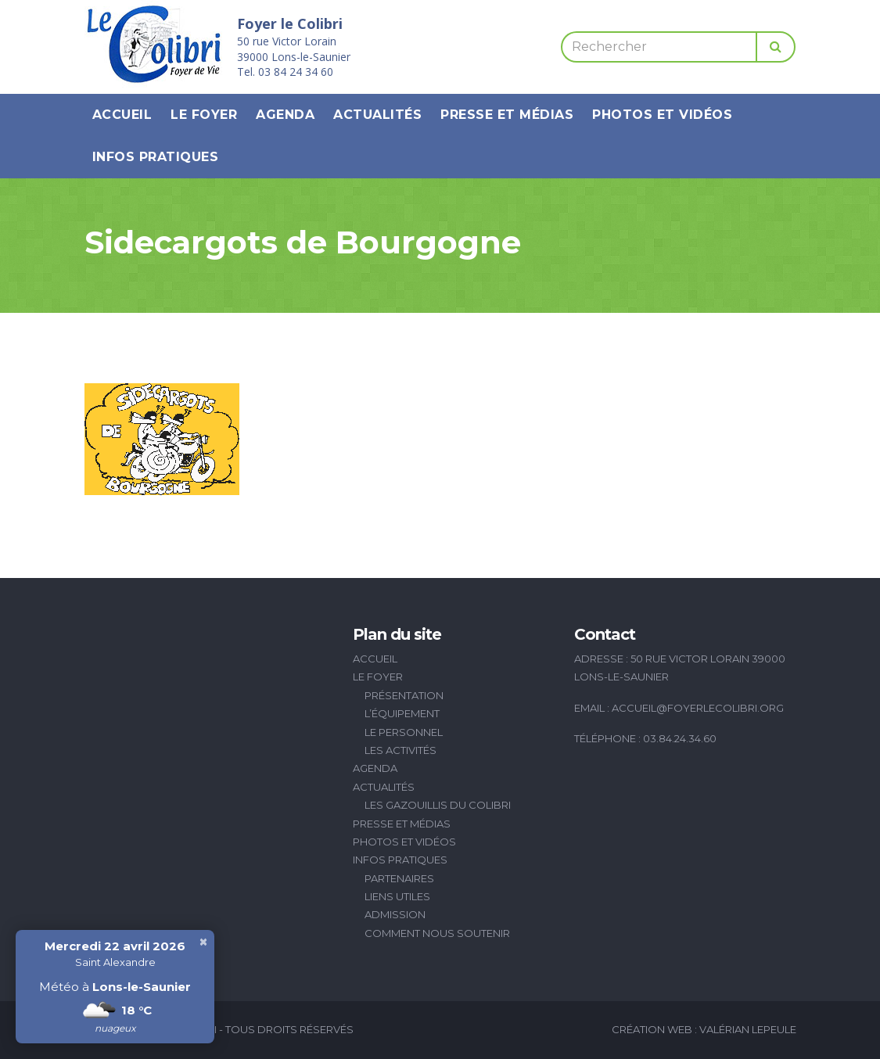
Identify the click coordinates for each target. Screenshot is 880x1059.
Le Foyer (204, 114)
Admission (395, 914)
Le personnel (404, 732)
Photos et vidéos (662, 114)
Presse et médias (506, 114)
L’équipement (402, 713)
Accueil (122, 114)
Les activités (400, 750)
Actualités (377, 114)
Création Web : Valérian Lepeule (704, 1029)
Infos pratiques (155, 156)
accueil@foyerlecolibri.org (698, 708)
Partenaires (399, 878)
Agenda (285, 114)
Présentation (404, 695)
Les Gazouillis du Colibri (438, 805)
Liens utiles (397, 896)
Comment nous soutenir (437, 933)
